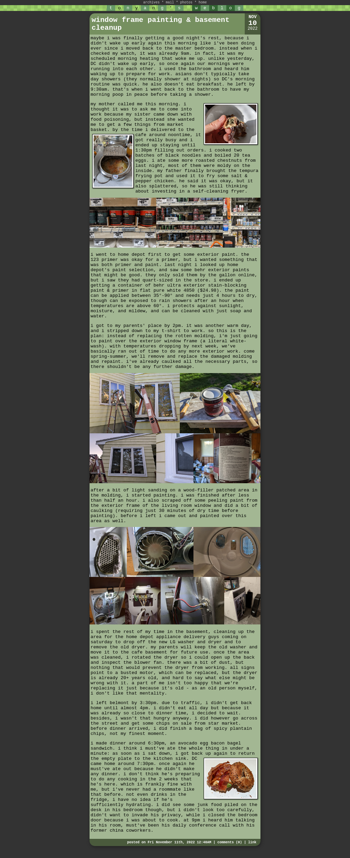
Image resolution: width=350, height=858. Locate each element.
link (252, 842)
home (203, 2)
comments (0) (229, 842)
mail (170, 2)
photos (186, 2)
